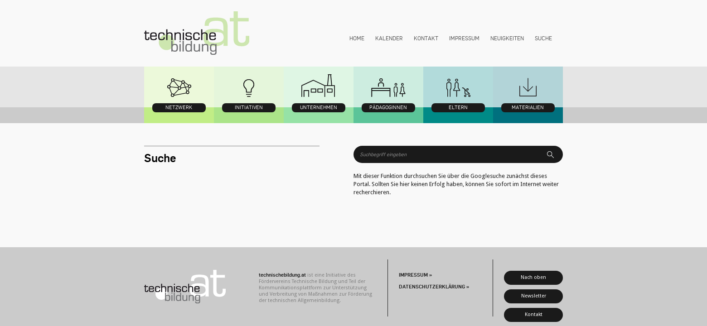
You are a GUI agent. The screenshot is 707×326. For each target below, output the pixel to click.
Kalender (389, 38)
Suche (543, 38)
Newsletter (533, 296)
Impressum (464, 38)
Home (356, 38)
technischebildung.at (196, 33)
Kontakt (426, 38)
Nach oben (533, 277)
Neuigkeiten (507, 38)
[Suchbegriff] (452, 154)
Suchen (553, 154)
